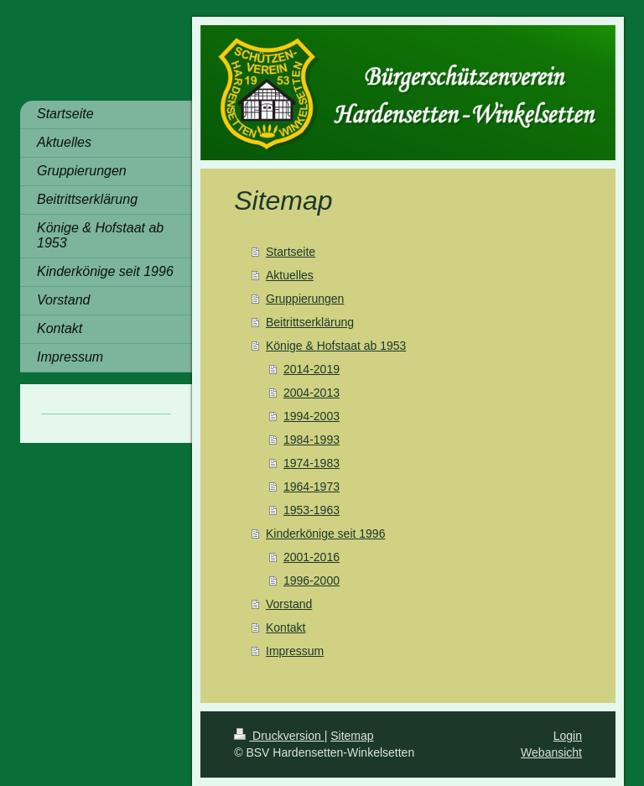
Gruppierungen (305, 298)
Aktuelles (290, 275)
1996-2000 (311, 580)
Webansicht (551, 752)
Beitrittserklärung (310, 322)
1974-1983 (311, 463)
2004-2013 (311, 392)
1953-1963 (311, 510)
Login (567, 735)
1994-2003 (311, 416)
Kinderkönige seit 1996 (325, 533)
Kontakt (285, 627)
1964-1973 (311, 486)
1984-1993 (311, 439)
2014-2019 (311, 369)
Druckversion (279, 735)
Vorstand (289, 604)
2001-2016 (311, 557)
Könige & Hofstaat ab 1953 (336, 345)
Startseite (290, 251)
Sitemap (351, 735)
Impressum (295, 651)
